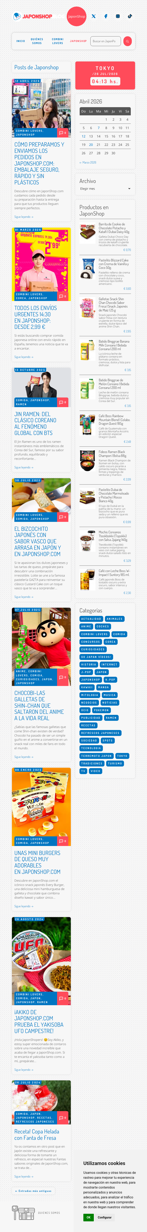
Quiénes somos (37, 41)
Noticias (109, 702)
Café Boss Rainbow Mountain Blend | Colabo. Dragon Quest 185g (114, 420)
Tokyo (122, 755)
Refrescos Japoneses (35, 1121)
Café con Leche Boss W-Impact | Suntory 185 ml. (114, 573)
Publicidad (91, 717)
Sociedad (89, 740)
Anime (21, 671)
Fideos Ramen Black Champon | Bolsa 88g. (113, 454)
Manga (103, 687)
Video (95, 771)
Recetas (44, 1117)
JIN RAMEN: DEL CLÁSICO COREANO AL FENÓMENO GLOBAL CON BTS (35, 423)
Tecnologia (91, 748)
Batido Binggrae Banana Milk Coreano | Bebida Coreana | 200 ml (114, 345)
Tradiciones (92, 763)
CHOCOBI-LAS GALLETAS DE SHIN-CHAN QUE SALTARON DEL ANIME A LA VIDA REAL (39, 705)
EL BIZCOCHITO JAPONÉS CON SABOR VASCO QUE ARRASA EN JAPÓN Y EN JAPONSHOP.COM (37, 541)
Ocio (85, 710)
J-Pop (86, 672)
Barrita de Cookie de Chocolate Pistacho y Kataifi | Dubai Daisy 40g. (114, 228)
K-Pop (110, 679)
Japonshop (78, 41)
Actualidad (91, 618)
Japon (47, 679)
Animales (115, 618)
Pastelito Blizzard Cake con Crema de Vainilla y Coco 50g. (114, 264)
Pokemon (101, 710)
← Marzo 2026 (87, 162)
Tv (83, 771)
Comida (22, 400)
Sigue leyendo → (23, 217)
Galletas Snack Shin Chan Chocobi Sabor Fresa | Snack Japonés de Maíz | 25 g (113, 304)
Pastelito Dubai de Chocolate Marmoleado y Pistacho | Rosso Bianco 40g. (114, 495)
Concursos (90, 641)
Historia (88, 664)
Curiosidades (28, 679)
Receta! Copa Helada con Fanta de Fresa (36, 1134)
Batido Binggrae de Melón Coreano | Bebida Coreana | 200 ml (114, 384)
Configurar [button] (105, 1217)
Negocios (89, 702)
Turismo (115, 763)
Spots (108, 740)
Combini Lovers (58, 41)
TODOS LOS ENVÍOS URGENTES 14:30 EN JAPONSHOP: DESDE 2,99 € (35, 317)
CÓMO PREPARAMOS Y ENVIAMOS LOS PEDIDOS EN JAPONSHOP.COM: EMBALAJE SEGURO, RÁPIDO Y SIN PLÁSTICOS (39, 163)
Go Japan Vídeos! (96, 657)
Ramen (21, 404)
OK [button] (89, 1217)
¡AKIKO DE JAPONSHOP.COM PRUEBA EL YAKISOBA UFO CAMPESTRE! (38, 1021)
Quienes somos (49, 1212)
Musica (110, 695)
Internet (110, 664)
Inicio (20, 41)
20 (91, 144)
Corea (21, 298)
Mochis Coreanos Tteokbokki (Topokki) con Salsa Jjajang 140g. (113, 536)
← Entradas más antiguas (33, 1190)
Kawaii (87, 687)
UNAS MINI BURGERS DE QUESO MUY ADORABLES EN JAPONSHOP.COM (37, 862)
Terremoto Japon (96, 755)
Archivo (87, 181)
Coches (103, 626)
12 (83, 136)
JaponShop (76, 16)
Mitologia (89, 695)
